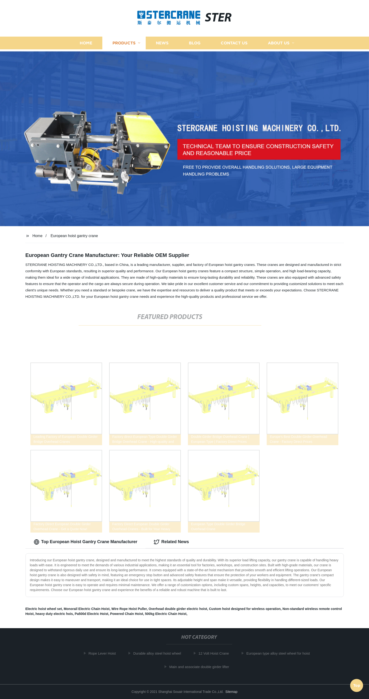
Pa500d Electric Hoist (91, 614)
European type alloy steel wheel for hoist (279, 653)
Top (356, 685)
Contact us (234, 43)
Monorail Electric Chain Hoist (86, 609)
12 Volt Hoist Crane (215, 653)
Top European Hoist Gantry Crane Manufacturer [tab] (85, 542)
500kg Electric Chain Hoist (166, 614)
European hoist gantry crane (74, 236)
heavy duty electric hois (54, 614)
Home (86, 43)
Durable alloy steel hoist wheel (159, 653)
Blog (194, 43)
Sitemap (231, 692)
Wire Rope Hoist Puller (129, 609)
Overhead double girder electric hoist (178, 609)
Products (124, 43)
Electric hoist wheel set (43, 609)
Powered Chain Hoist (126, 614)
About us (279, 43)
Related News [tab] (171, 542)
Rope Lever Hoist (104, 653)
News (162, 43)
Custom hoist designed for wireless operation (245, 609)
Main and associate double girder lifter (201, 667)
